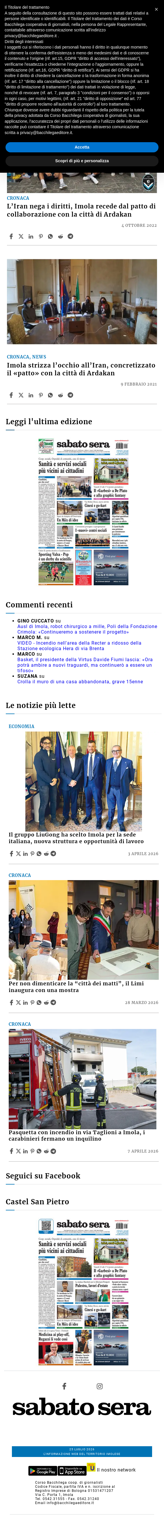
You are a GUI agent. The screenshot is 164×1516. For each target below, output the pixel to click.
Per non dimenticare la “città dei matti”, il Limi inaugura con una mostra (76, 987)
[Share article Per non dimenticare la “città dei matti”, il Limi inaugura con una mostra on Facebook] (12, 1002)
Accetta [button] (82, 147)
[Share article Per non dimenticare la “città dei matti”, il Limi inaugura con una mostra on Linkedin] (26, 1002)
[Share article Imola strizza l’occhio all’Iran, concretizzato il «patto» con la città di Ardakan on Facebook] (11, 395)
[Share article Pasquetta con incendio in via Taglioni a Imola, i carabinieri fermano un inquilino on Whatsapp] (40, 1151)
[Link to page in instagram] (99, 1386)
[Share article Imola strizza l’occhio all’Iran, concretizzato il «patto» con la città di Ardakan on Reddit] (61, 395)
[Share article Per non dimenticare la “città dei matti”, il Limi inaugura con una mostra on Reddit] (47, 1002)
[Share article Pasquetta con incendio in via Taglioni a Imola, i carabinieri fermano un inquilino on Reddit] (47, 1151)
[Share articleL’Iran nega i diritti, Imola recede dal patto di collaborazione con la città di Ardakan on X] (21, 236)
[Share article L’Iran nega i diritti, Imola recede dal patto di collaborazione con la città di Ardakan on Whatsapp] (51, 236)
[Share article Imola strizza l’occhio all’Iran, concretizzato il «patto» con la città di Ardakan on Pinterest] (41, 395)
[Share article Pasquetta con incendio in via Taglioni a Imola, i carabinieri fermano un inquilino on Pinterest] (33, 1151)
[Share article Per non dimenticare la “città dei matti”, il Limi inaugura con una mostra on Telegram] (54, 1002)
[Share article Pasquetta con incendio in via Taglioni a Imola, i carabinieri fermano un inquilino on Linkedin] (26, 1151)
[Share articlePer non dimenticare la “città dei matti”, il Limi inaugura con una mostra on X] (19, 1002)
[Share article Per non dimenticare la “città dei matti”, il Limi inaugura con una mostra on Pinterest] (33, 1002)
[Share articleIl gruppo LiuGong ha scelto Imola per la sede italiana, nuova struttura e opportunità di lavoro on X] (19, 854)
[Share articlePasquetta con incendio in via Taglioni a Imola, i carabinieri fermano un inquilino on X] (19, 1151)
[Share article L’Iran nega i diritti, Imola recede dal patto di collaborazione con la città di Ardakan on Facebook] (11, 236)
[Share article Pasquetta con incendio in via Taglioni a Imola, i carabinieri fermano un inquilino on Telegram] (54, 1151)
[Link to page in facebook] (64, 1386)
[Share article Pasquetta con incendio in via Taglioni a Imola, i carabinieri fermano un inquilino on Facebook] (12, 1151)
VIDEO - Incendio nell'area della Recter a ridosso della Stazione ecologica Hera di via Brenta (79, 645)
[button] (156, 9)
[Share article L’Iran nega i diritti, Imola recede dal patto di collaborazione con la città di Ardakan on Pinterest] (41, 236)
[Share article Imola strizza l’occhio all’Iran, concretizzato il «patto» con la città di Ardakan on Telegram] (71, 395)
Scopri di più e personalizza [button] (82, 160)
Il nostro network (111, 1470)
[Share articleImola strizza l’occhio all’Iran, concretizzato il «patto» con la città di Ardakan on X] (21, 395)
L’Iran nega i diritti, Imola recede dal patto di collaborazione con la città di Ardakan (81, 210)
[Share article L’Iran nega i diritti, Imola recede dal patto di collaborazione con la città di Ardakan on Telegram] (71, 236)
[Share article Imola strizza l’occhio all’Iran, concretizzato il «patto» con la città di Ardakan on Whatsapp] (51, 395)
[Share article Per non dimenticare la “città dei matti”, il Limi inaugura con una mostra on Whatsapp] (40, 1002)
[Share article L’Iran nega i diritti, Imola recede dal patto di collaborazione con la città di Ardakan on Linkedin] (31, 236)
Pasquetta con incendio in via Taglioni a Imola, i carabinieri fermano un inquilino (77, 1135)
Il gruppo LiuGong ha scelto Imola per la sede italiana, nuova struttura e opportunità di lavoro (76, 838)
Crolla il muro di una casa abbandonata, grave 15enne (80, 681)
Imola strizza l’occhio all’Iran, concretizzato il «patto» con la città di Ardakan (81, 369)
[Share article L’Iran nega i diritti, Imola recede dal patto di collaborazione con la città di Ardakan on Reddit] (61, 236)
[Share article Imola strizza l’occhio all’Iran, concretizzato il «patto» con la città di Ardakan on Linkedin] (31, 395)
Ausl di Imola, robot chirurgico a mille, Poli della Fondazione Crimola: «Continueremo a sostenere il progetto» (87, 629)
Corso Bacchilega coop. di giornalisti (69, 1483)
